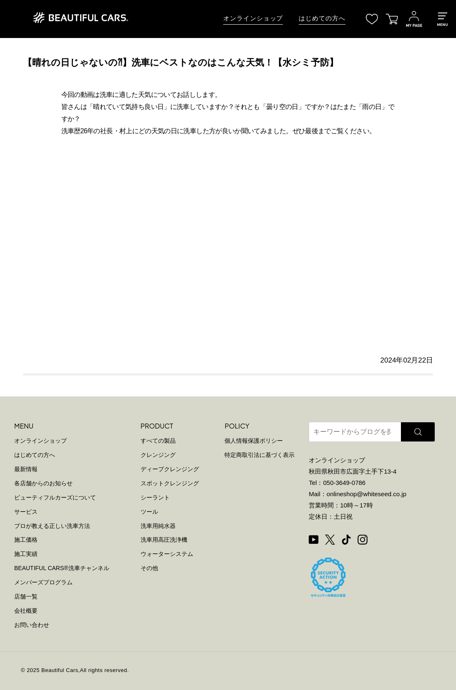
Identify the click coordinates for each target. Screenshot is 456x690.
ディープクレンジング (170, 469)
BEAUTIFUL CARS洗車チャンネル (61, 568)
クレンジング (158, 455)
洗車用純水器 (158, 526)
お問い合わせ (31, 625)
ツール (149, 511)
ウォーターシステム (167, 553)
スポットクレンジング (170, 483)
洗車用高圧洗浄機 (164, 539)
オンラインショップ (253, 18)
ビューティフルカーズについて (55, 497)
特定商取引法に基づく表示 (259, 455)
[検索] (418, 431)
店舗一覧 (26, 596)
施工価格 (26, 539)
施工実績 (26, 553)
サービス (26, 511)
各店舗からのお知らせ (43, 483)
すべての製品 (158, 440)
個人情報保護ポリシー (253, 440)
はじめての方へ (322, 18)
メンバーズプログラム (43, 582)
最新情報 (26, 469)
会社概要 (26, 610)
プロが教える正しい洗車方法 (52, 526)
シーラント (155, 497)
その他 (149, 568)
